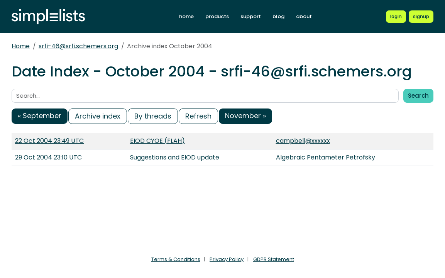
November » (245, 115)
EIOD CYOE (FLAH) (157, 140)
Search (418, 96)
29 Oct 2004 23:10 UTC (48, 157)
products (217, 16)
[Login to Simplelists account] (396, 16)
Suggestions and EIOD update (174, 157)
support (250, 16)
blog (278, 16)
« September (39, 115)
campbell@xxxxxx (303, 140)
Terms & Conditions (175, 259)
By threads (152, 116)
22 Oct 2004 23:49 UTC (49, 140)
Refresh (198, 116)
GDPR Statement (273, 259)
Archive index (97, 116)
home (186, 16)
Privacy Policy (227, 259)
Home (21, 46)
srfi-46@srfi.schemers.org (78, 46)
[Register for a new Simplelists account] (421, 16)
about (304, 16)
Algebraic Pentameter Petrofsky (325, 157)
